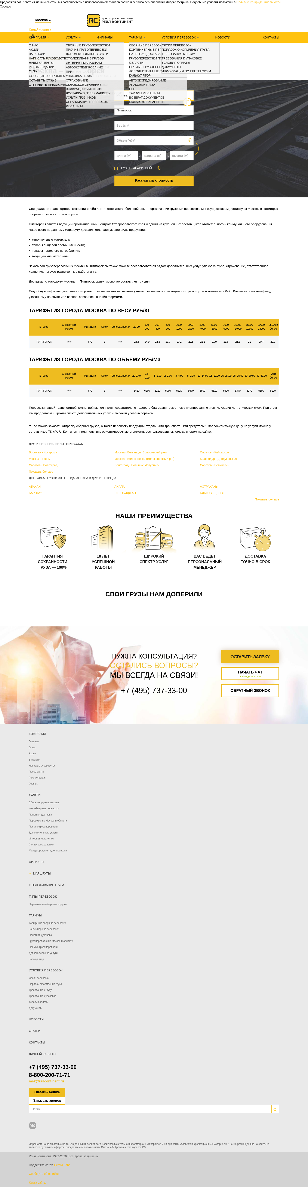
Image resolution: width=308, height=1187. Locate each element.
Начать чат (250, 674)
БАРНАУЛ (36, 493)
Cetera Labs (62, 1165)
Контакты (271, 37)
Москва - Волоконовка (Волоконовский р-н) (144, 458)
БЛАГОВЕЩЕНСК (212, 493)
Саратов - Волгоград (43, 465)
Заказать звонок (47, 1100)
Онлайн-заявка (47, 1092)
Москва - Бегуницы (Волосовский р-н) (140, 452)
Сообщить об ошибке (44, 1173)
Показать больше (41, 471)
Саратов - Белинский (214, 465)
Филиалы (104, 37)
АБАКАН (35, 486)
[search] (275, 1109)
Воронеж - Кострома (43, 452)
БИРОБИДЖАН (125, 493)
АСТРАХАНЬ (209, 486)
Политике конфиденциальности (258, 2)
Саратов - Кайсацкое (214, 452)
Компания (37, 37)
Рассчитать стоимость (154, 180)
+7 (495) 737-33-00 (53, 1067)
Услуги (71, 37)
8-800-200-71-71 (49, 1075)
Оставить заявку (250, 656)
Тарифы (135, 37)
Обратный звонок (250, 690)
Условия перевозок (178, 37)
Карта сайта (37, 1182)
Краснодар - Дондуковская (218, 458)
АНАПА (119, 486)
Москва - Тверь (39, 458)
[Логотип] (110, 20)
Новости (222, 37)
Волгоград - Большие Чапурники (137, 465)
